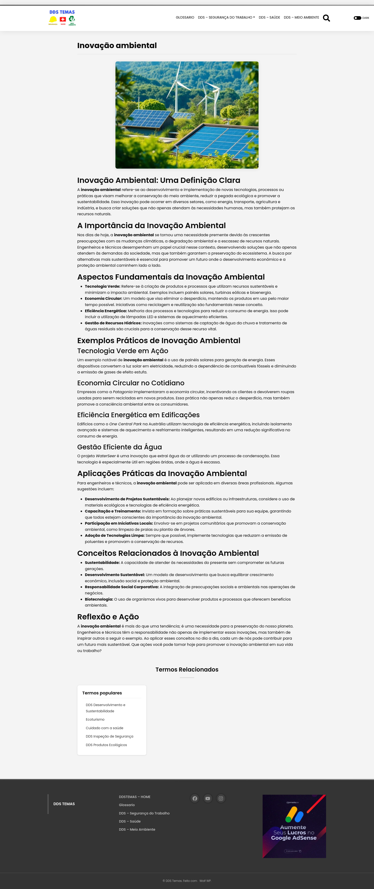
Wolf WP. (205, 881)
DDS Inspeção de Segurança (109, 736)
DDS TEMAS (64, 804)
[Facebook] (195, 798)
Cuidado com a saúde (104, 728)
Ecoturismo (95, 719)
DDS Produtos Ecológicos (106, 745)
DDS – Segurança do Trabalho (144, 813)
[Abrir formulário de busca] (326, 18)
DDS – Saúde (130, 821)
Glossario (127, 805)
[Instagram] (221, 798)
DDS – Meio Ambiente (137, 829)
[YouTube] (208, 798)
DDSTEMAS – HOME (135, 796)
